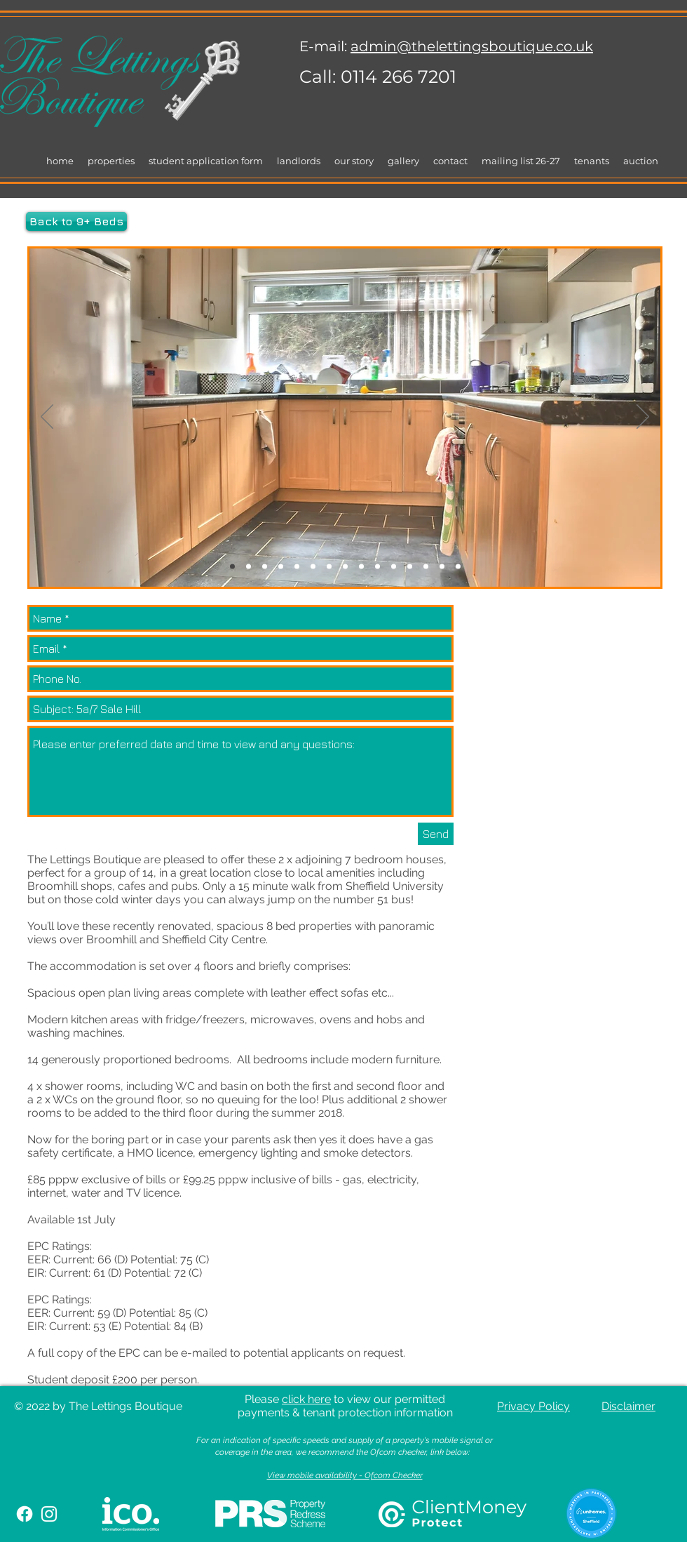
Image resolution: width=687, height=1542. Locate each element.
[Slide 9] (361, 566)
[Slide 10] (377, 566)
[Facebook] (24, 1513)
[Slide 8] (345, 566)
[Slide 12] (409, 566)
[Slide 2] (248, 566)
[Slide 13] (425, 566)
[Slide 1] (232, 566)
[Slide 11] (393, 566)
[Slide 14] (442, 566)
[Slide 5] (296, 566)
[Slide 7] (329, 566)
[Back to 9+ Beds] (76, 221)
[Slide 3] (264, 566)
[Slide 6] (313, 566)
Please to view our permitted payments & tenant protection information (345, 1406)
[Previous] (47, 417)
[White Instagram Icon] (49, 1513)
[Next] (643, 417)
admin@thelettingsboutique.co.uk (472, 46)
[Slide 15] (458, 566)
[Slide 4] (280, 566)
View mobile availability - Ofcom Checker (345, 1475)
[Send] (436, 834)
